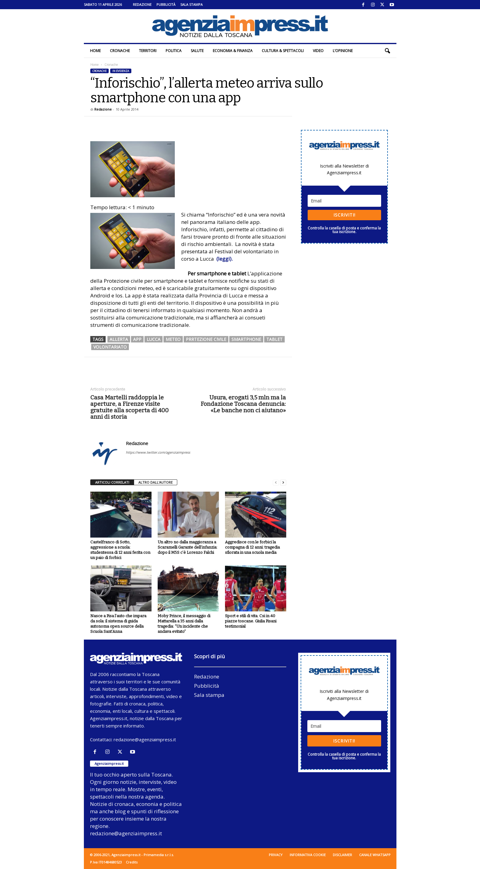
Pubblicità (165, 4)
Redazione (142, 4)
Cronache (120, 50)
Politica (174, 50)
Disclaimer (342, 854)
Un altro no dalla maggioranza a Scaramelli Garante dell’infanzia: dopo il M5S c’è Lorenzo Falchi (187, 547)
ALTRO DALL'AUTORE (155, 482)
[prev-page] (276, 482)
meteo (173, 339)
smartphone (246, 339)
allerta (119, 339)
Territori (147, 50)
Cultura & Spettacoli (283, 50)
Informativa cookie (308, 854)
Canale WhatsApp (375, 854)
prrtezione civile (206, 339)
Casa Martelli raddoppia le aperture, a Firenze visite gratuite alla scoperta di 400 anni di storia (129, 407)
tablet (274, 339)
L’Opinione (343, 50)
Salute (197, 50)
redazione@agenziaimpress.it (145, 739)
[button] (387, 51)
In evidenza (120, 71)
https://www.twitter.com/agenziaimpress (158, 452)
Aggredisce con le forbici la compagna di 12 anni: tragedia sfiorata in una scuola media (252, 547)
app (137, 339)
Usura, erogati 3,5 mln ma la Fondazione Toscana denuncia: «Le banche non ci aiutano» (243, 404)
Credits (131, 862)
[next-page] (283, 482)
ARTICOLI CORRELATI (112, 482)
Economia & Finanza (233, 50)
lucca (153, 339)
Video (318, 50)
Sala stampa (191, 4)
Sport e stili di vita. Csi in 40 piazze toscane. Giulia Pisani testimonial (250, 621)
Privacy (276, 854)
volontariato (110, 347)
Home (95, 50)
